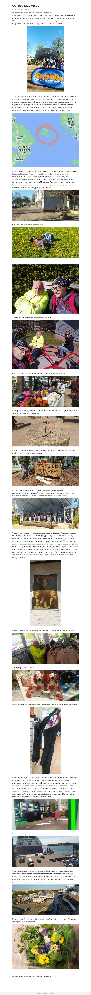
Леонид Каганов (17, 9)
